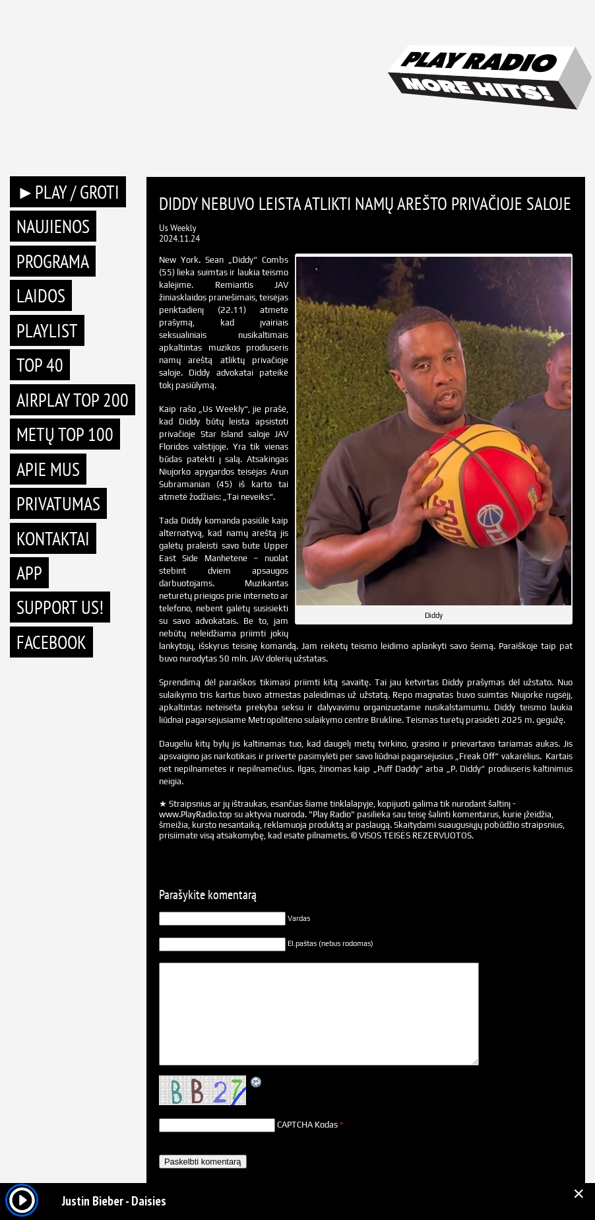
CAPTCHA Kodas (307, 1125)
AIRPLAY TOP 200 (72, 400)
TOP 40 (39, 365)
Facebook (51, 642)
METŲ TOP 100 (64, 434)
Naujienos (53, 226)
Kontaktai (53, 538)
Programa (52, 261)
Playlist (47, 330)
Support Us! (60, 607)
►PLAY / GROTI (67, 192)
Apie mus (48, 469)
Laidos (40, 295)
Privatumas (58, 503)
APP (29, 572)
